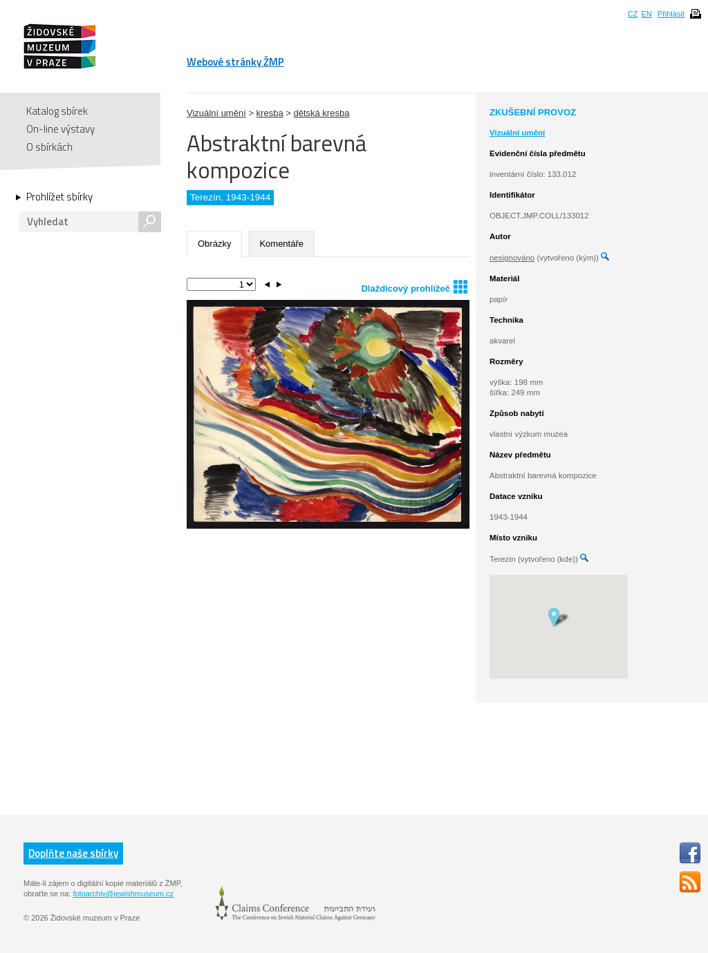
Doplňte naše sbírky (73, 853)
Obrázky (214, 243)
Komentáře (281, 243)
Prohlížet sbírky (59, 197)
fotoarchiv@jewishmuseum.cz (123, 893)
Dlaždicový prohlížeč (414, 286)
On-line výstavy (60, 129)
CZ (633, 14)
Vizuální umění (216, 113)
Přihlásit (671, 14)
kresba (270, 113)
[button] (558, 616)
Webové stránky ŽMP (235, 62)
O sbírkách (49, 147)
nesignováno (512, 258)
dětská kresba (321, 113)
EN (646, 14)
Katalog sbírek (57, 111)
